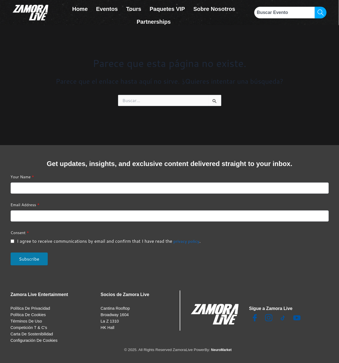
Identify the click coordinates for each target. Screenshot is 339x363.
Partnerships (154, 17)
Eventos (107, 7)
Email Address (25, 200)
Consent (20, 227)
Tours (133, 7)
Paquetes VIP (167, 7)
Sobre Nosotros (214, 7)
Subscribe (29, 254)
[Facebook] (254, 313)
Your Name (22, 172)
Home (80, 7)
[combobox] (284, 12)
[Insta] (268, 313)
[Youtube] (296, 313)
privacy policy (187, 236)
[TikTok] (282, 313)
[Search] (320, 12)
